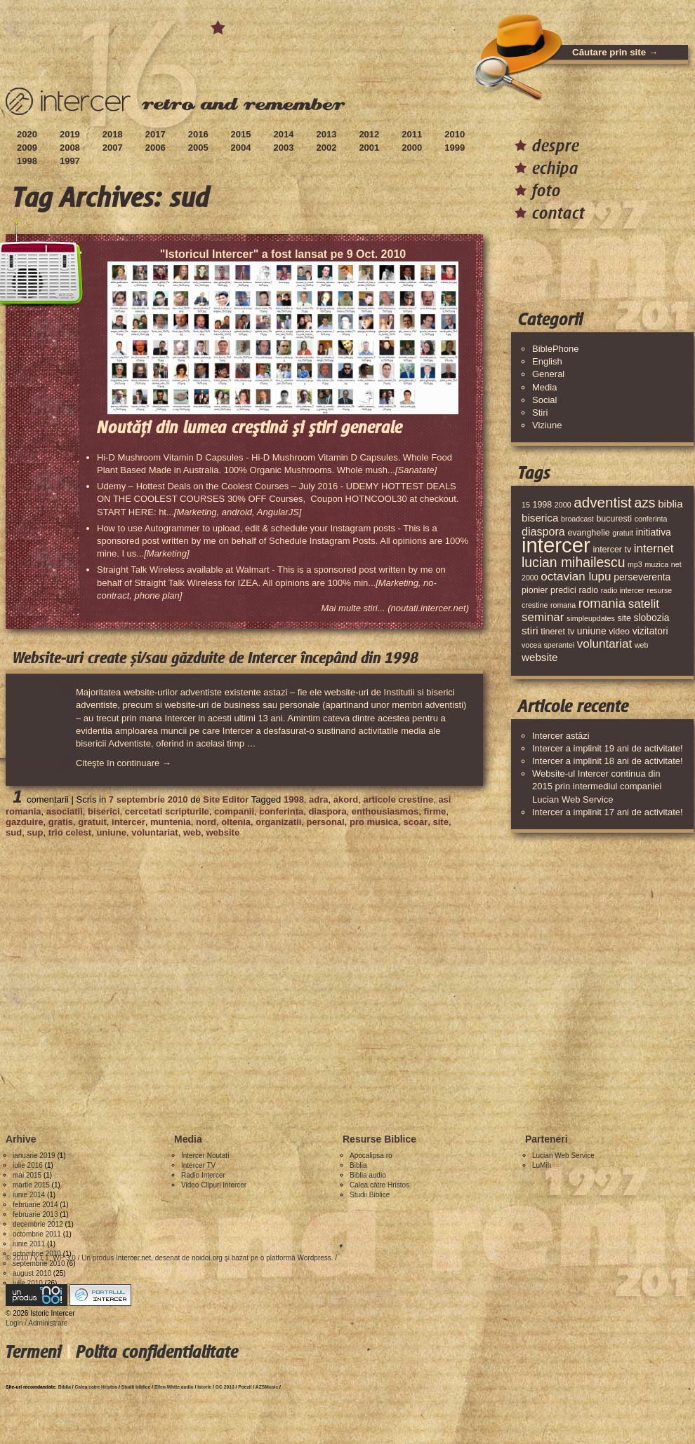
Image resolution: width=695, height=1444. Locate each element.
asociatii (64, 811)
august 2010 (32, 1273)
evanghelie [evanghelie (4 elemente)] (588, 533)
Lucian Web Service (563, 1155)
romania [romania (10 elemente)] (602, 603)
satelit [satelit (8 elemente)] (643, 604)
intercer (128, 822)
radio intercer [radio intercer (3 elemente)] (622, 590)
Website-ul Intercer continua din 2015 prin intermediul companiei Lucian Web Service (596, 786)
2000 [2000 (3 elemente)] (563, 504)
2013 (326, 134)
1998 (27, 161)
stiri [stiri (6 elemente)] (530, 630)
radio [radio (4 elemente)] (588, 590)
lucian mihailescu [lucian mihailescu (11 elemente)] (573, 562)
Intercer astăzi (561, 735)
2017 (155, 134)
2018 (112, 134)
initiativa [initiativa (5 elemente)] (653, 532)
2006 (155, 147)
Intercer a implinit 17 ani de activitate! (607, 812)
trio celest (69, 832)
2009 (27, 147)
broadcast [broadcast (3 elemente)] (577, 519)
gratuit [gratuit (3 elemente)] (622, 533)
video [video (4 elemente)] (619, 631)
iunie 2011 (29, 1244)
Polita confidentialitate (157, 1351)
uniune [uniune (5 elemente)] (592, 630)
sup (35, 832)
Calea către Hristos (379, 1185)
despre (555, 145)
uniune (111, 832)
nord (206, 822)
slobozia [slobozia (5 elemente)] (651, 617)
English (547, 361)
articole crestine (398, 799)
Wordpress (314, 1258)
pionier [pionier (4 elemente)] (535, 590)
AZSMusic (267, 1386)
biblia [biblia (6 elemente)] (670, 504)
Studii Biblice (370, 1195)
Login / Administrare (36, 1323)
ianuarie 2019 (34, 1155)
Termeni (33, 1351)
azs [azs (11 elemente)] (644, 502)
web (192, 832)
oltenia (236, 822)
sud (14, 832)
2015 (241, 134)
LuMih (541, 1165)
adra (318, 799)
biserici (104, 811)
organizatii (278, 822)
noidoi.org (207, 1258)
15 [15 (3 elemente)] (526, 504)
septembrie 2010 (39, 1263)
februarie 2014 (35, 1204)
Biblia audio (368, 1175)
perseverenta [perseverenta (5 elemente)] (642, 577)
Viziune (547, 425)
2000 (412, 147)
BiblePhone (555, 348)
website (222, 832)
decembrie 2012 (38, 1224)
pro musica (374, 822)
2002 (326, 147)
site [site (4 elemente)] (623, 618)
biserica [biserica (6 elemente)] (540, 518)
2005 (198, 147)
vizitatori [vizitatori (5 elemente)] (650, 630)
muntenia (170, 822)
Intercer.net (133, 1258)
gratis (60, 822)
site (440, 822)
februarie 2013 (35, 1214)
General (548, 374)
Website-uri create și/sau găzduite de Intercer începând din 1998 (215, 658)
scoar (416, 822)
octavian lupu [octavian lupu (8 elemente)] (576, 576)
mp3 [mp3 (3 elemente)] (635, 564)
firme (434, 811)
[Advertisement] (131, 979)
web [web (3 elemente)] (642, 645)
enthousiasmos (385, 811)
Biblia (358, 1165)
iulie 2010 (28, 1283)
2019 (70, 134)
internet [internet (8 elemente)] (654, 548)
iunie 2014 (29, 1195)
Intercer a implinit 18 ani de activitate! (607, 761)
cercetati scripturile (167, 811)
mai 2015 (27, 1175)
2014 (284, 134)
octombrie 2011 (37, 1234)
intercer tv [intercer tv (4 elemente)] (612, 549)
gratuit (92, 822)
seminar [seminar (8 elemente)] (543, 617)
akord (345, 799)
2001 (369, 147)
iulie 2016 (28, 1165)
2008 (70, 147)
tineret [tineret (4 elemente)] (553, 631)
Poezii (244, 1386)
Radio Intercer (203, 1175)
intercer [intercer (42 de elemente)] (556, 545)
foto (546, 190)
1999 (454, 147)
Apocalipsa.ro (371, 1155)
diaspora (327, 811)
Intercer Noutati (205, 1155)
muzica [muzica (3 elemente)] (656, 564)
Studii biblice (136, 1386)
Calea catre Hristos (96, 1386)
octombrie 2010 (37, 1254)
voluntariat (154, 832)
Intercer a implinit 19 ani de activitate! (607, 748)
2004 (241, 147)
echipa (555, 167)
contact (558, 212)
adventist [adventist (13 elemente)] (603, 502)
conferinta (281, 811)
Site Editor (226, 799)
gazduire (24, 822)
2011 (412, 134)
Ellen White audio (174, 1386)
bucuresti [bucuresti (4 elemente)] (614, 519)
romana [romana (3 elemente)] (563, 605)
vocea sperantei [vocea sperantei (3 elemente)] (548, 645)
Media (544, 387)
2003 (284, 147)
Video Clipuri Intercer (213, 1185)
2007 (112, 147)
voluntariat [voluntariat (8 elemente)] (604, 644)
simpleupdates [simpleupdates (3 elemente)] (591, 618)
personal (326, 822)
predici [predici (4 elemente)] (563, 590)
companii (234, 811)
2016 (198, 134)
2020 (27, 134)
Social (544, 400)
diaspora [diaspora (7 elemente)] (543, 531)
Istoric (204, 1386)
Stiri (540, 412)
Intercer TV (198, 1165)
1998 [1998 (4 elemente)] (542, 505)
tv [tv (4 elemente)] (571, 631)
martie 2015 (31, 1185)
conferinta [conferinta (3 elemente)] (651, 519)
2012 (369, 134)
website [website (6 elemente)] (540, 657)
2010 (454, 134)
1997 (70, 161)
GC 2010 (225, 1386)
